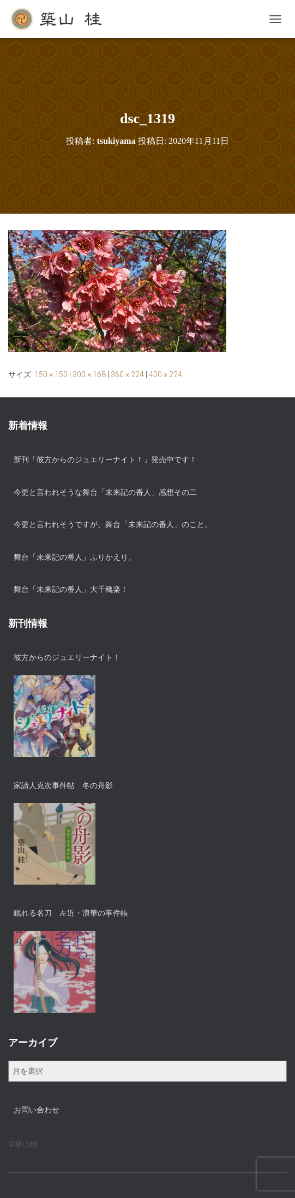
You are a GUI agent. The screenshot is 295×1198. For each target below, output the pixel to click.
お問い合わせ (36, 1109)
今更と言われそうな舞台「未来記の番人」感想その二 (105, 492)
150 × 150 (51, 374)
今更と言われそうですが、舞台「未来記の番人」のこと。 (113, 524)
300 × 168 (89, 374)
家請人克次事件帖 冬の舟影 (63, 785)
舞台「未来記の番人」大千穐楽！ (71, 589)
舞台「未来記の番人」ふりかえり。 (75, 557)
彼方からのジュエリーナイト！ (67, 657)
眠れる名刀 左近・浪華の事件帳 (71, 913)
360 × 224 (127, 374)
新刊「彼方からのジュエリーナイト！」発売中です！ (105, 459)
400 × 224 (165, 374)
